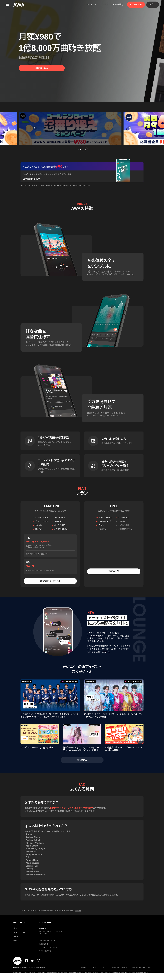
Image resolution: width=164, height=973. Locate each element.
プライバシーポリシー (100, 967)
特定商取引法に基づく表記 (141, 967)
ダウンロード (18, 928)
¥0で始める (114, 571)
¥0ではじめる (136, 4)
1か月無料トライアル (33, 179)
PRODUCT (19, 922)
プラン (105, 4)
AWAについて (93, 4)
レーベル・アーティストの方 (48, 947)
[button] (34, 128)
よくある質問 (117, 4)
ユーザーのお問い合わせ (47, 940)
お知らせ (16, 937)
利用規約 (84, 967)
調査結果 (78, 911)
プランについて (19, 932)
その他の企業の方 (45, 951)
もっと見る (82, 760)
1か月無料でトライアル (50, 581)
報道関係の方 (43, 944)
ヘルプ (16, 940)
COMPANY (45, 922)
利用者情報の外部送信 (119, 967)
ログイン (152, 4)
